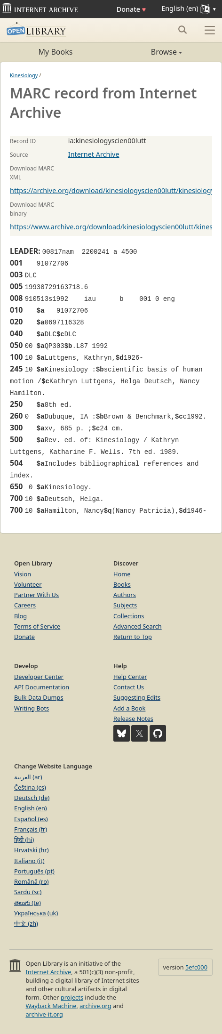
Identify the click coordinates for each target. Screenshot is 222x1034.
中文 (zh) (26, 923)
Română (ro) (31, 881)
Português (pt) (34, 871)
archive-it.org (44, 1014)
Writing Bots (31, 708)
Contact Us (128, 687)
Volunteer (28, 584)
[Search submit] (182, 30)
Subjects (125, 605)
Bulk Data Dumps (38, 697)
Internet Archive (93, 154)
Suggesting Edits (136, 697)
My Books (56, 52)
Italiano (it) (29, 860)
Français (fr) (30, 829)
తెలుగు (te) (27, 902)
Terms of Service (37, 626)
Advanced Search (137, 626)
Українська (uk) (36, 913)
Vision (22, 574)
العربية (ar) (28, 777)
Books (122, 584)
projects (72, 997)
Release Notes (133, 718)
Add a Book (129, 708)
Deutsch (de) (31, 797)
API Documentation (41, 687)
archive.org (95, 1006)
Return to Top (132, 636)
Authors (124, 594)
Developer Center (38, 676)
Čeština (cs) (30, 787)
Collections (128, 616)
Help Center (130, 676)
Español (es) (31, 819)
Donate (131, 9)
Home (121, 574)
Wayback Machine (50, 1006)
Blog (20, 616)
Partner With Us (36, 594)
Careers (25, 605)
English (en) (30, 808)
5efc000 (196, 967)
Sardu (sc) (27, 892)
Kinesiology (24, 75)
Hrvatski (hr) (31, 850)
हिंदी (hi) (24, 839)
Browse (146, 52)
